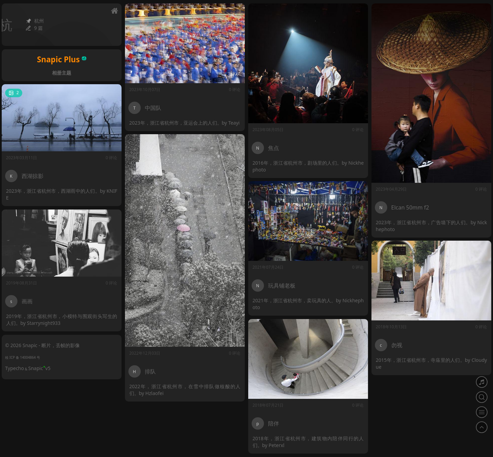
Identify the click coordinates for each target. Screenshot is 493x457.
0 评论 (235, 89)
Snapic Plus (61, 59)
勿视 (397, 344)
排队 (150, 371)
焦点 (273, 148)
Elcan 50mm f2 (410, 207)
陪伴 (273, 423)
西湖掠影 (32, 176)
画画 (27, 300)
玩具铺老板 (281, 285)
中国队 (153, 108)
